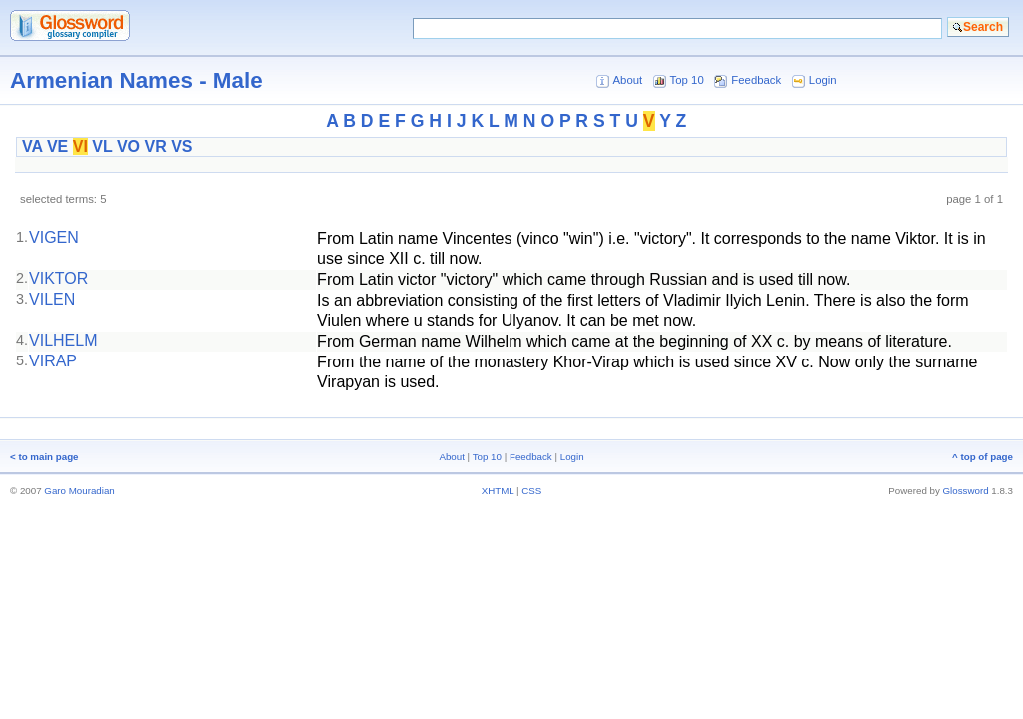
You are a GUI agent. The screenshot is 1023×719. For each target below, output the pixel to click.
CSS (531, 490)
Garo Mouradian (79, 490)
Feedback (756, 80)
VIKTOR (58, 278)
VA (32, 146)
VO (128, 146)
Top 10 (687, 80)
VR (155, 146)
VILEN (52, 299)
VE (57, 146)
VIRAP (53, 361)
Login (823, 80)
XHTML (498, 490)
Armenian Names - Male (136, 80)
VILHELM (63, 340)
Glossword (966, 490)
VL (102, 146)
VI (80, 146)
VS (181, 146)
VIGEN (54, 237)
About (627, 80)
